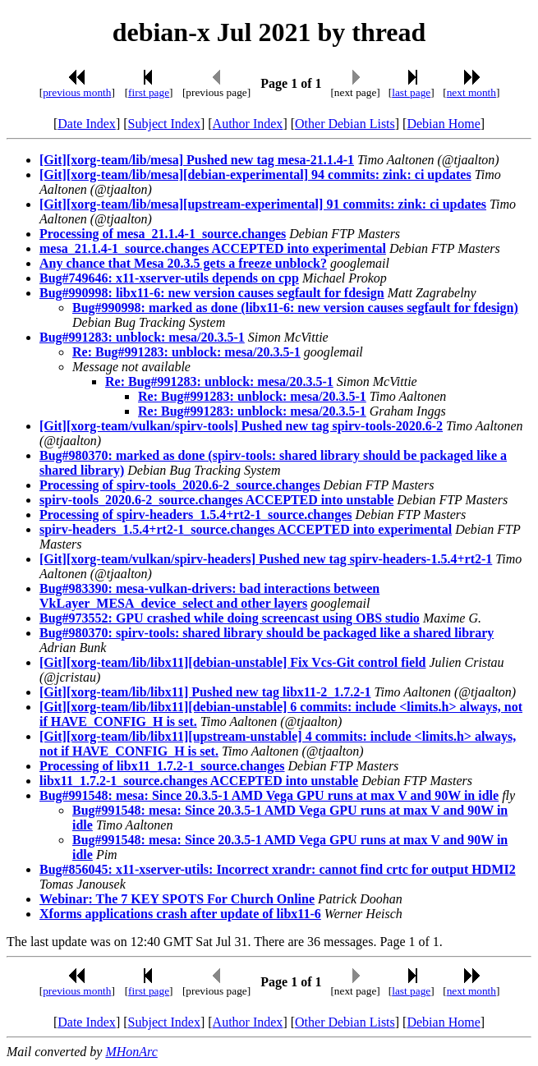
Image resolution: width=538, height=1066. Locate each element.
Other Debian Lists (345, 124)
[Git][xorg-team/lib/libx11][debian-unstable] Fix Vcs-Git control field (232, 662)
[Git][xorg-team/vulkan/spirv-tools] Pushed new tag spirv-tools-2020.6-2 (241, 426)
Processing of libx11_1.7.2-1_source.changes (162, 766)
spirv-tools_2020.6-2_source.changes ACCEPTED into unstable (216, 500)
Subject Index (164, 124)
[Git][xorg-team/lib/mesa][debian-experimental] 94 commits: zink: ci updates (255, 174)
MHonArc (131, 1052)
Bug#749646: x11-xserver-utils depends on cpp (169, 278)
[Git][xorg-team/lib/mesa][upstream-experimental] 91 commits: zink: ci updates (262, 204)
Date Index (86, 124)
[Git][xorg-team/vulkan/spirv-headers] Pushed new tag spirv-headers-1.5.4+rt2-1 (265, 559)
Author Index (248, 124)
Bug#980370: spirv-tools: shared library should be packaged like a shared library (266, 633)
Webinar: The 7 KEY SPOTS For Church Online (177, 899)
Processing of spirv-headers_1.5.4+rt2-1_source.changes (195, 515)
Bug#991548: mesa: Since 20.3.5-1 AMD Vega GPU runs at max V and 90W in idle (269, 795)
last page (411, 92)
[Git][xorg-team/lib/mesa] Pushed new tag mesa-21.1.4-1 (196, 160)
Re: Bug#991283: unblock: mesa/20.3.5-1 (186, 352)
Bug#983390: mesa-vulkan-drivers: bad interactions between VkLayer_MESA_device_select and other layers (209, 595)
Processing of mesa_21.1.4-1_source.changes (162, 234)
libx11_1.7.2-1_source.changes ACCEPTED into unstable (198, 781)
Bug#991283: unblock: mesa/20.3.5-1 (142, 337)
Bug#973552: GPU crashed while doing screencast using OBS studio (229, 618)
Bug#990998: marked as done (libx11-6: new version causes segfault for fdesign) (295, 308)
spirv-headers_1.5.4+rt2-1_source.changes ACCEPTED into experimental (245, 529)
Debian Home (443, 124)
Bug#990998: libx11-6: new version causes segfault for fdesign (211, 293)
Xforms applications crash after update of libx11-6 (180, 914)
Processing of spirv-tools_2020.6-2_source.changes (179, 485)
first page (148, 92)
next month (471, 92)
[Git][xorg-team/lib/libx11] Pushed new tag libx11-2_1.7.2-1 (205, 692)
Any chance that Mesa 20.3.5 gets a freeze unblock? (183, 263)
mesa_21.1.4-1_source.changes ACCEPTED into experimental (212, 248)
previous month (77, 92)
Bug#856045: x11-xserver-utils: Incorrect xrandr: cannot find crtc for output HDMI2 (277, 869)
